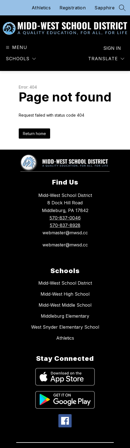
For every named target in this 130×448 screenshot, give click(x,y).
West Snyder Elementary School (65, 327)
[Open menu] (15, 47)
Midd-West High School (65, 294)
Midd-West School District (65, 283)
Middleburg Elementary (65, 316)
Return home (34, 133)
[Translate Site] (106, 58)
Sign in (112, 48)
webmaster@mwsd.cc (65, 245)
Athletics (41, 7)
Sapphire (104, 7)
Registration (72, 7)
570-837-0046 (65, 218)
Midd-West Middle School (65, 305)
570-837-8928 (65, 225)
